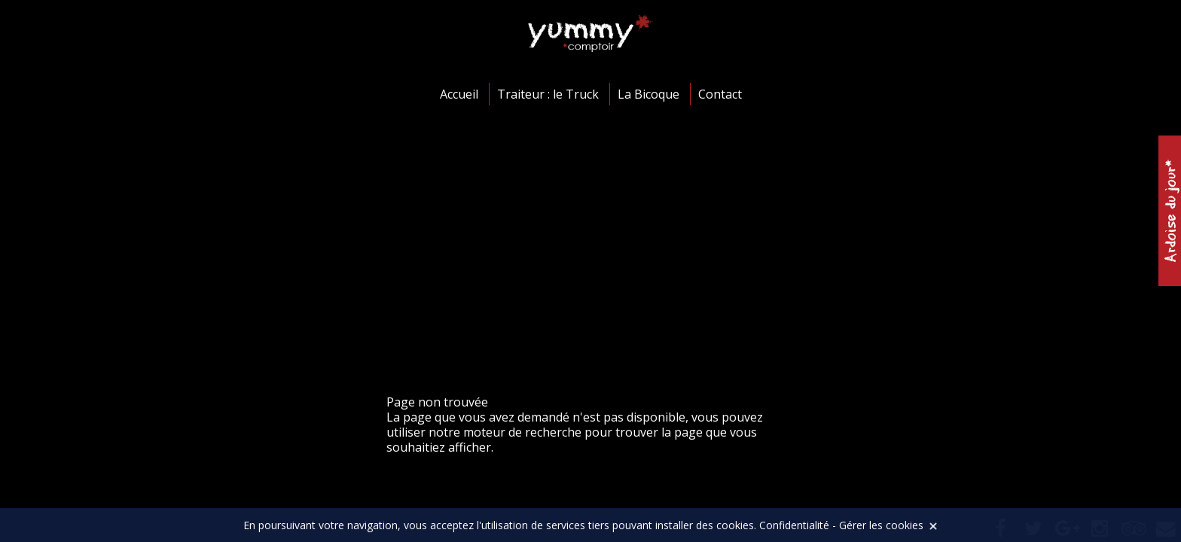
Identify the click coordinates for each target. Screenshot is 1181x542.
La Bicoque (648, 94)
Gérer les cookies (881, 525)
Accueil (459, 94)
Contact (720, 94)
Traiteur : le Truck (548, 94)
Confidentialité (794, 525)
